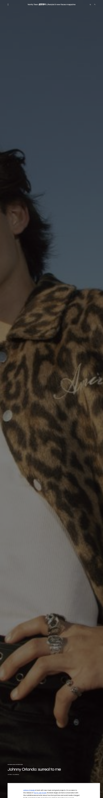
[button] (8, 4)
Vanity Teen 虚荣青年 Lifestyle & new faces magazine (52, 4)
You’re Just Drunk (40, 793)
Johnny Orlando (29, 790)
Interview (11, 764)
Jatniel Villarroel (13, 774)
